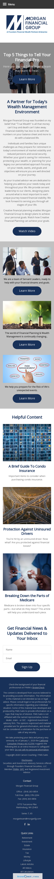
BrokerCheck (38, 687)
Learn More (27, 79)
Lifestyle (27, 860)
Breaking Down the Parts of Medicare (27, 597)
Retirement (27, 837)
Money (27, 856)
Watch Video (27, 231)
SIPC (22, 769)
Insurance (27, 849)
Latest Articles (27, 864)
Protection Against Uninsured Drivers (27, 531)
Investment (27, 841)
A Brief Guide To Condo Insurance (27, 468)
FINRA (16, 769)
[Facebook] (25, 824)
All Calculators (27, 871)
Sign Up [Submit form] (27, 667)
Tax (27, 852)
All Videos (27, 868)
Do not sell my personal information (32, 749)
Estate (27, 845)
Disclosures (27, 760)
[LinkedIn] (29, 824)
